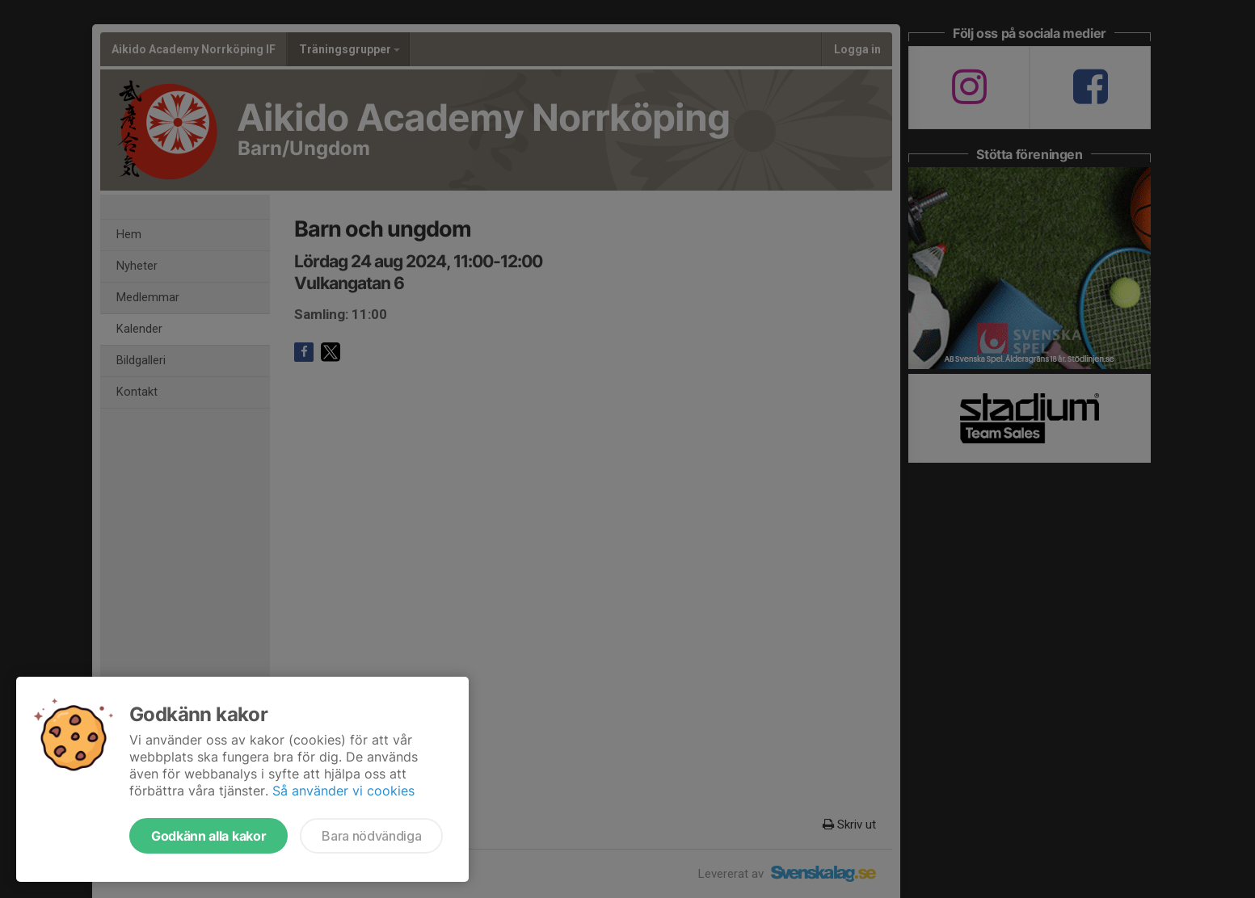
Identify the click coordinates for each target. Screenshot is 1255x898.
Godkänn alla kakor (208, 836)
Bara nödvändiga (371, 836)
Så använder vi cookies (343, 791)
